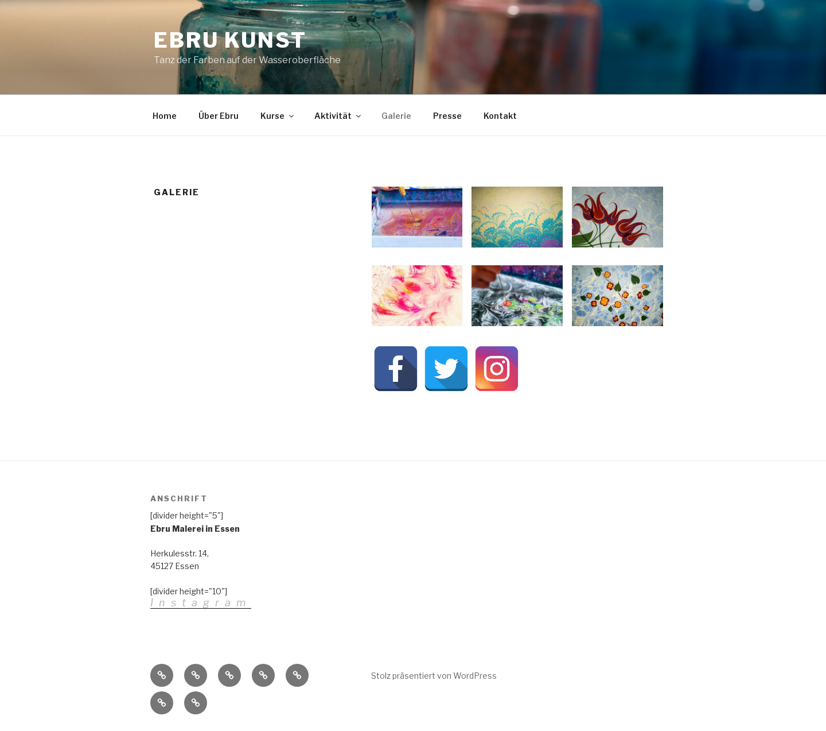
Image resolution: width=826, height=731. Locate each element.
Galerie (396, 116)
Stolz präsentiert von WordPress (434, 675)
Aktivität (338, 116)
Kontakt (500, 116)
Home (165, 116)
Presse (447, 116)
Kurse (277, 116)
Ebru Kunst (230, 40)
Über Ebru (218, 116)
